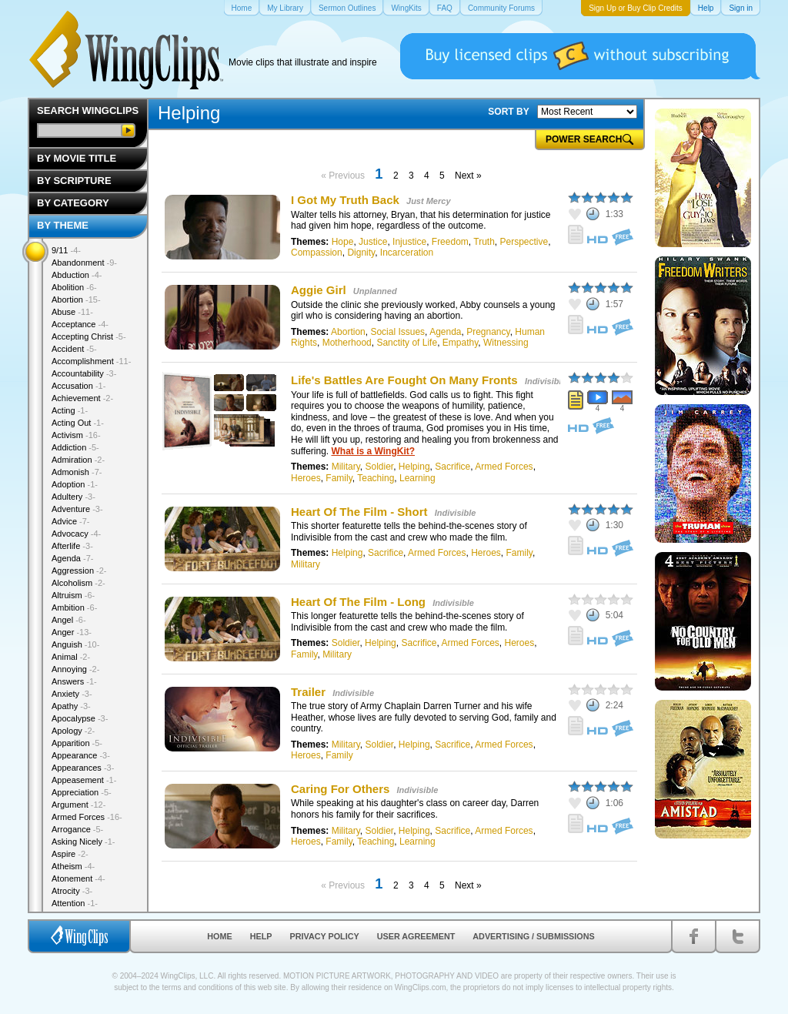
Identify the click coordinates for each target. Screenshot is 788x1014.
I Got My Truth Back (345, 199)
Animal (71, 656)
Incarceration (406, 252)
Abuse (72, 311)
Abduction (77, 274)
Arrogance (77, 829)
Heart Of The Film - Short (359, 511)
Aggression (79, 570)
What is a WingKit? (373, 451)
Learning (417, 478)
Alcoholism (78, 582)
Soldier (379, 466)
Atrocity (72, 890)
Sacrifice (452, 466)
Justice (373, 241)
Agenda (445, 331)
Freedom (450, 241)
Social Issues (397, 331)
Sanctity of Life (406, 342)
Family (339, 478)
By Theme (62, 225)
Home (219, 936)
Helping (414, 466)
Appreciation (82, 792)
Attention (75, 903)
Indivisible (545, 381)
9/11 (66, 250)
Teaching (375, 478)
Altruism (73, 595)
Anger (72, 632)
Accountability (84, 373)
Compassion (316, 252)
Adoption (75, 484)
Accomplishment (91, 361)
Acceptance (80, 324)
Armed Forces (504, 466)
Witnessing (506, 342)
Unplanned (375, 291)
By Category (73, 203)
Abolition (74, 287)
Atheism (73, 866)
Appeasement (84, 780)
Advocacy (76, 533)
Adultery (73, 496)
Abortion (348, 331)
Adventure (77, 509)
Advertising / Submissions (533, 936)
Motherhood (347, 342)
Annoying (75, 669)
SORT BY (508, 111)
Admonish (77, 472)
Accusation (78, 385)
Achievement (82, 398)
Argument (78, 804)
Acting (70, 410)
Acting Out (78, 422)
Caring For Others (340, 788)
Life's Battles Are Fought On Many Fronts (404, 380)
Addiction (75, 447)
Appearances (83, 767)
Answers (74, 681)
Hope (343, 241)
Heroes (306, 478)
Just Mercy (428, 201)
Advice (71, 521)
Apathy (71, 706)
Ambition (74, 607)
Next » (468, 175)
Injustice (409, 241)
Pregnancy (487, 331)
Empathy (460, 342)
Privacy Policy (324, 936)
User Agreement (416, 936)
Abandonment (84, 262)
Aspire (70, 853)
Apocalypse (80, 718)
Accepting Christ (89, 336)
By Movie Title (76, 158)
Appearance (81, 755)
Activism (76, 435)
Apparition (77, 743)
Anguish (75, 644)
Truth (484, 241)
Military (346, 466)
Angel (69, 619)
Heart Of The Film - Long (358, 601)
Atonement (78, 878)
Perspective (524, 241)
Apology (73, 730)
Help (261, 936)
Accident (74, 348)
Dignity (361, 252)
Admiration (78, 459)
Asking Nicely (83, 841)
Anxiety (72, 693)
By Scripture (74, 180)
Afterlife (72, 546)
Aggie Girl (320, 289)
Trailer (308, 691)
